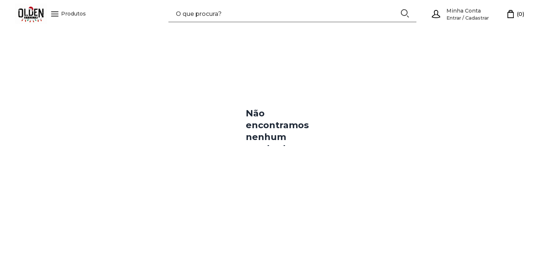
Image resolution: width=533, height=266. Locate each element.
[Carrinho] (515, 14)
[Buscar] (405, 13)
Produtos (68, 13)
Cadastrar (477, 18)
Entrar (453, 18)
